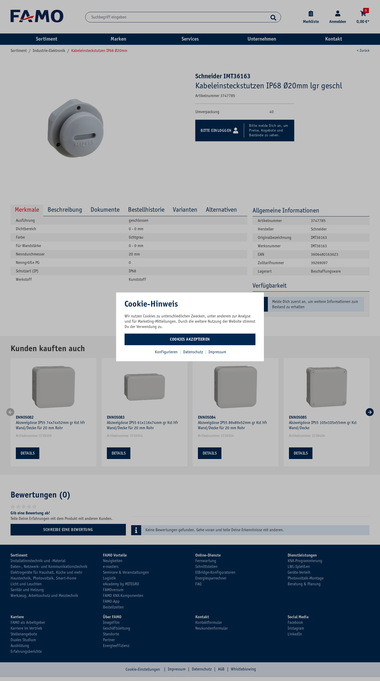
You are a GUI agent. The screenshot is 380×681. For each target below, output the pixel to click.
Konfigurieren (166, 352)
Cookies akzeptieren (190, 339)
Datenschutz (193, 352)
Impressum (217, 352)
